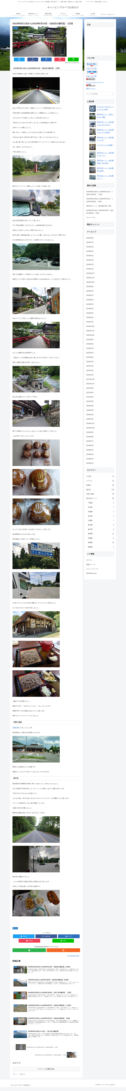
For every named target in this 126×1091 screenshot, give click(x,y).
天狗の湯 (15, 727)
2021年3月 (90, 401)
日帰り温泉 (100, 494)
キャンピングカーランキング (95, 82)
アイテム (100, 480)
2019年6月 (90, 445)
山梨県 (101, 520)
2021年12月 (90, 379)
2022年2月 (90, 370)
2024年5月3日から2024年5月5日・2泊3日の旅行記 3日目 (99, 212)
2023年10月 (90, 282)
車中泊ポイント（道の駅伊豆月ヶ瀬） (99, 206)
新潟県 (101, 525)
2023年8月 (90, 291)
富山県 (101, 516)
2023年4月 (90, 308)
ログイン (89, 560)
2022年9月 (90, 339)
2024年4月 (90, 256)
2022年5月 (90, 357)
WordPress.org (91, 573)
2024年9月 (90, 238)
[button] (112, 94)
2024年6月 (90, 247)
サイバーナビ (90, 217)
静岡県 (101, 547)
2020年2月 (90, 419)
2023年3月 (90, 313)
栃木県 (101, 529)
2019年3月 (90, 459)
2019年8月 (90, 437)
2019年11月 (90, 423)
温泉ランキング (90, 88)
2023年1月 (90, 322)
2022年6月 (90, 353)
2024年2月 (90, 264)
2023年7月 (90, 295)
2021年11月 (90, 384)
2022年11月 (90, 331)
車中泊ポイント (100, 498)
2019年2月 (90, 463)
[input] (100, 94)
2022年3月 (90, 366)
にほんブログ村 (91, 68)
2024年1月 (90, 269)
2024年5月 (90, 251)
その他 (100, 476)
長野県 (101, 542)
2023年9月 (90, 286)
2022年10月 (90, 335)
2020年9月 (90, 406)
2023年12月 (90, 273)
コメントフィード (92, 569)
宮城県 (101, 511)
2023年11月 (90, 278)
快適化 (100, 485)
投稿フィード (90, 564)
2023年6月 (90, 300)
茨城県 (101, 538)
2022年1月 (90, 375)
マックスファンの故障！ (105, 145)
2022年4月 (90, 361)
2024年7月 (90, 242)
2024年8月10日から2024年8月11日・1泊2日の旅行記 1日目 (99, 200)
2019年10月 (90, 428)
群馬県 (101, 533)
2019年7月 (90, 441)
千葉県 (101, 502)
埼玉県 (101, 507)
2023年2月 (90, 317)
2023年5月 (90, 304)
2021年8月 (90, 388)
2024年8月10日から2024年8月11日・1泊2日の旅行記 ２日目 (99, 193)
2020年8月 (90, 410)
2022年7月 (90, 348)
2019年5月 (90, 450)
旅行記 (15, 928)
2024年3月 (90, 260)
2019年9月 (90, 432)
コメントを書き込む (46, 1072)
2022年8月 (90, 344)
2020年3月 (90, 414)
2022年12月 (90, 326)
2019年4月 (90, 454)
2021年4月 (90, 397)
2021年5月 (90, 392)
